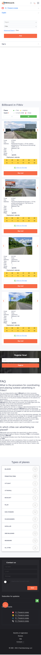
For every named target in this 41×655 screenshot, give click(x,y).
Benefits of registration (20, 633)
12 (17, 162)
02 (29, 162)
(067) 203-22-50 (5, 654)
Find (20, 35)
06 (17, 160)
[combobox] (20, 22)
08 (29, 160)
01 (23, 162)
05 (12, 160)
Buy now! (20, 173)
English (4, 12)
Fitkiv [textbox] (6, 26)
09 (34, 160)
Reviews (20, 636)
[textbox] (20, 22)
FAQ (20, 639)
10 (6, 162)
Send (32, 588)
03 (34, 162)
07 (23, 160)
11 (12, 162)
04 (6, 160)
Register (20, 365)
